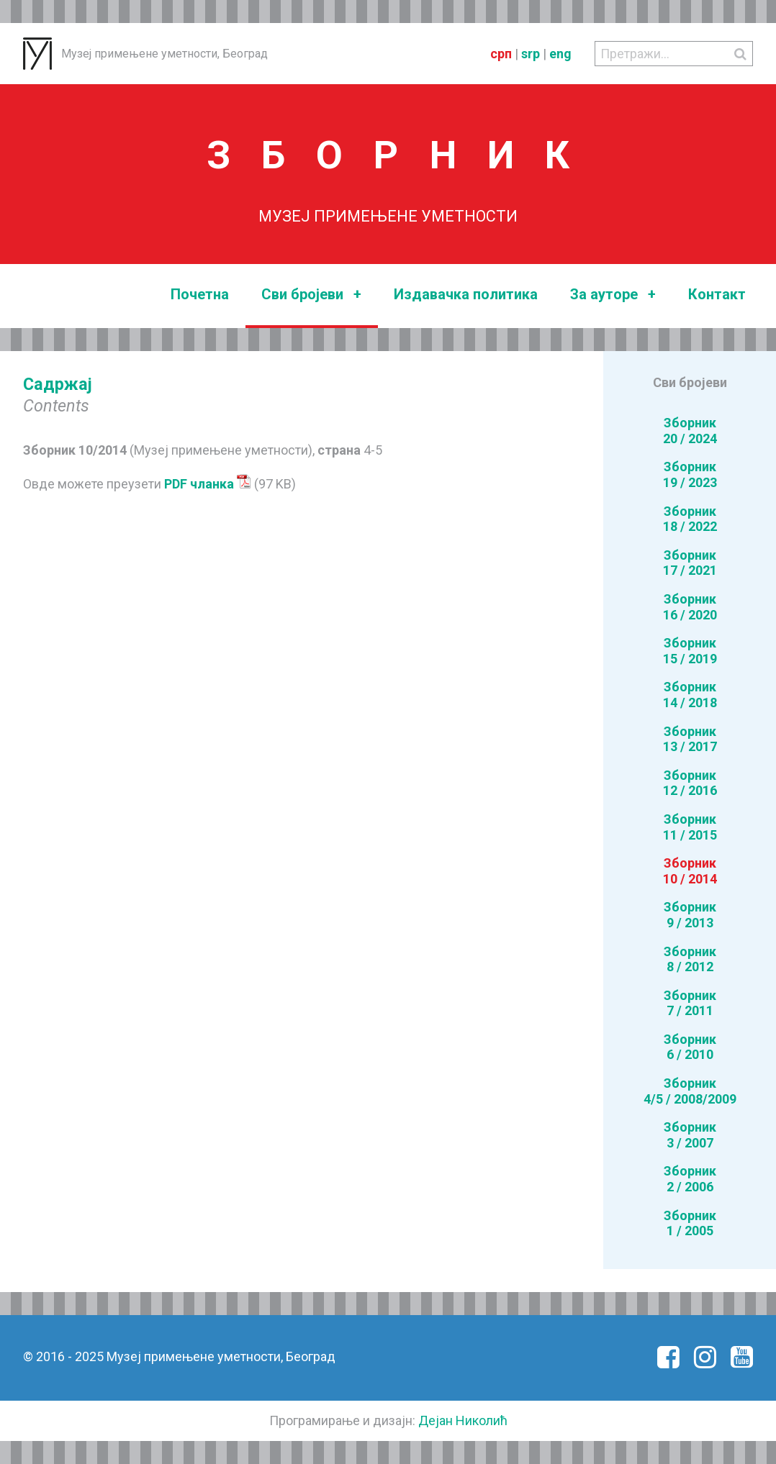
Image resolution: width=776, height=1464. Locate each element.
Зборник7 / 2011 (690, 1003)
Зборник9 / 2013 (690, 914)
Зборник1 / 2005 (690, 1223)
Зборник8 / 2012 (690, 959)
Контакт (717, 294)
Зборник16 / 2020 (690, 606)
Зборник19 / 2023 (690, 474)
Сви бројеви (311, 294)
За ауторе (613, 294)
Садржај (57, 384)
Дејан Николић (462, 1420)
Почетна (200, 294)
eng (560, 53)
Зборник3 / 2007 (690, 1134)
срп (501, 53)
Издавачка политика (466, 294)
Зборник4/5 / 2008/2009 (690, 1091)
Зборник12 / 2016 (690, 783)
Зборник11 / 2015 (690, 826)
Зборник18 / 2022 (690, 519)
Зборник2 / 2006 (690, 1178)
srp (530, 53)
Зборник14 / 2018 (690, 694)
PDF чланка (207, 483)
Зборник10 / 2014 (690, 870)
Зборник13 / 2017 (690, 739)
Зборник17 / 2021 (690, 562)
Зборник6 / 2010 (690, 1047)
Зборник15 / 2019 (690, 650)
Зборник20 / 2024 (690, 430)
